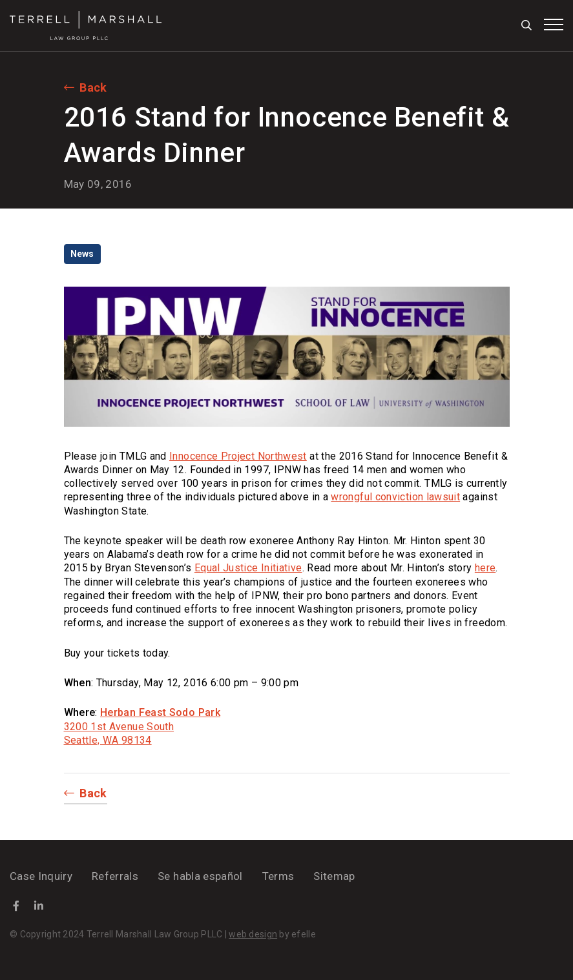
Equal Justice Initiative (248, 568)
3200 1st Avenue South (119, 726)
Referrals (115, 876)
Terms (278, 876)
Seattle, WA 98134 (108, 740)
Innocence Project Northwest (238, 456)
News (82, 254)
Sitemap (334, 876)
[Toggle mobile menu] (553, 24)
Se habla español (200, 876)
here (485, 568)
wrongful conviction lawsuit (395, 497)
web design (253, 934)
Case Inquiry (41, 876)
